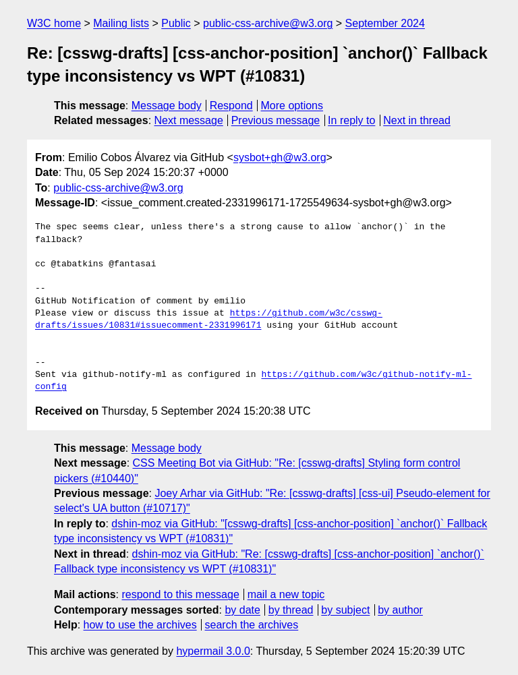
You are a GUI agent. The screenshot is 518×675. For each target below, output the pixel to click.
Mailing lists (121, 23)
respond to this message (180, 594)
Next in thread (417, 120)
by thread (291, 610)
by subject (345, 610)
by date (242, 610)
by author (400, 610)
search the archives (252, 624)
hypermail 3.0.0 (213, 651)
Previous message (275, 120)
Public (176, 23)
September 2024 (385, 23)
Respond (231, 105)
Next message (188, 120)
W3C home (54, 23)
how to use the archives (140, 624)
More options (292, 105)
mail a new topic (286, 594)
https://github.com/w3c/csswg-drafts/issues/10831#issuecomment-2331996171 (208, 319)
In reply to (351, 120)
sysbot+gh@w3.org (279, 157)
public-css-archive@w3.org (268, 23)
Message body (167, 105)
